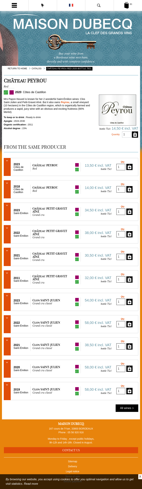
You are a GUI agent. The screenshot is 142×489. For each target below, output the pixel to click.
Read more (31, 483)
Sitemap (72, 461)
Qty (122, 162)
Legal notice (72, 471)
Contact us (71, 450)
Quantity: (116, 134)
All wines (127, 408)
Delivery (72, 466)
